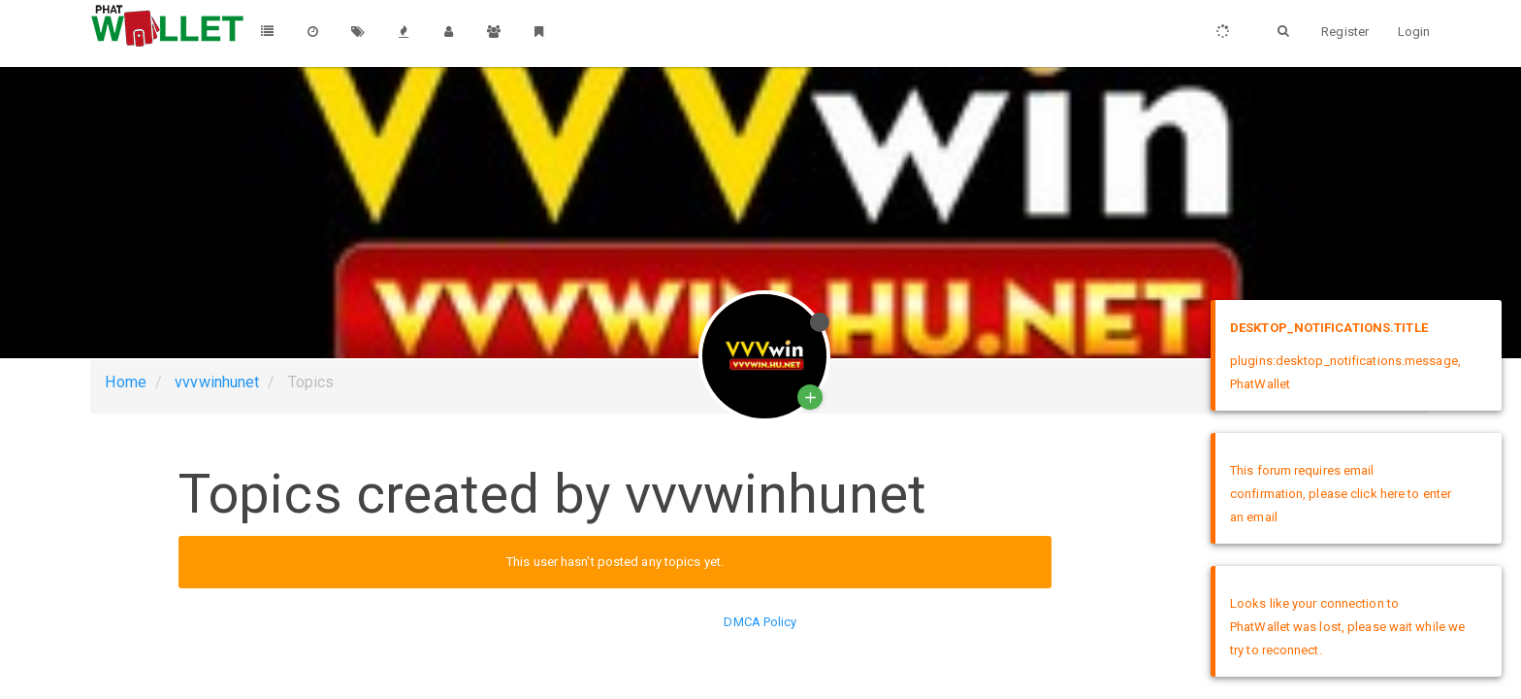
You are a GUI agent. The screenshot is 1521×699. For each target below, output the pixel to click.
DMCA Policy (760, 622)
